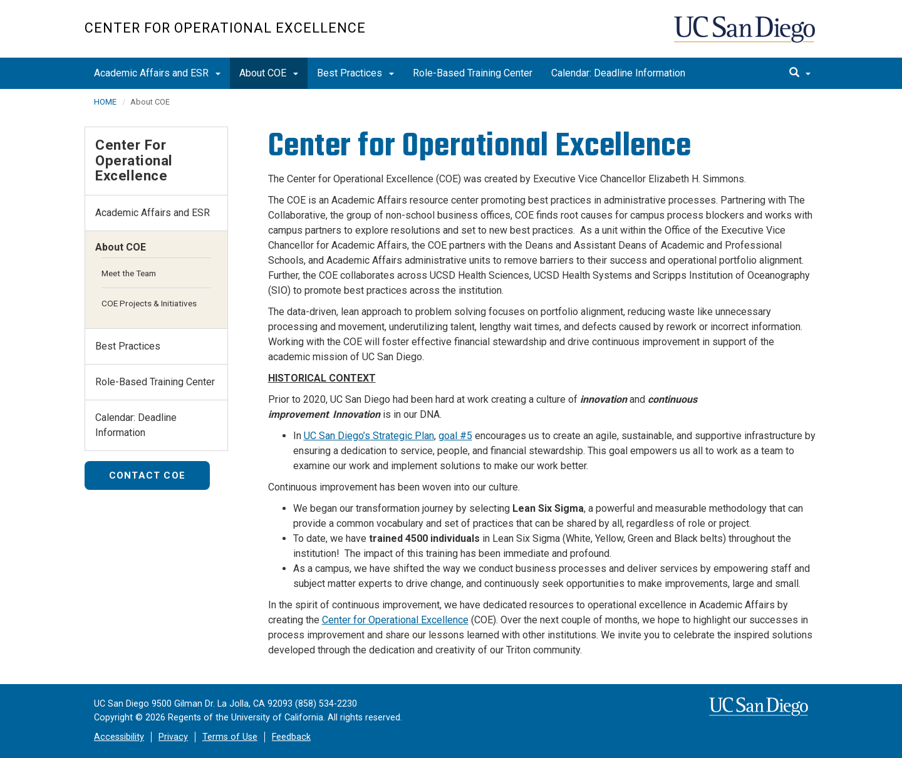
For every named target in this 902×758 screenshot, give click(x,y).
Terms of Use (229, 737)
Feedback (291, 737)
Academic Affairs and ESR (157, 73)
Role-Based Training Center (472, 73)
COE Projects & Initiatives (149, 303)
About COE (268, 73)
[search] (799, 73)
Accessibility (119, 737)
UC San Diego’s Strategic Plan (369, 436)
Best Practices (355, 73)
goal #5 (455, 436)
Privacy (173, 737)
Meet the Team (128, 273)
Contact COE (147, 475)
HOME (105, 101)
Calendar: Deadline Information (618, 73)
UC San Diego (745, 35)
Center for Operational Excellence (225, 28)
